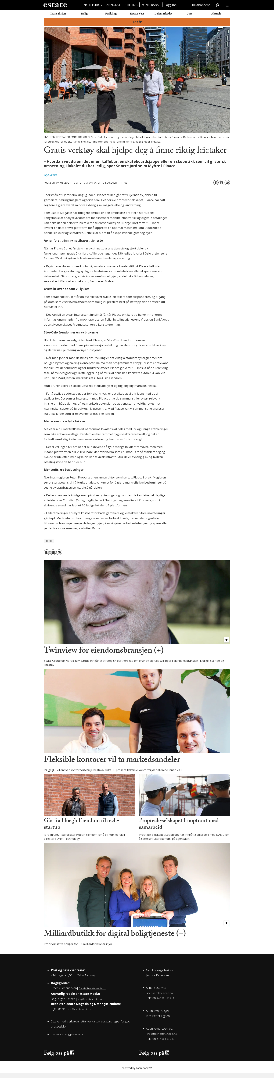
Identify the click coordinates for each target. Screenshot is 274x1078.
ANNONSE (113, 5)
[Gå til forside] (55, 5)
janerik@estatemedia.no (159, 997)
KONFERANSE (151, 5)
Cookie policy (58, 1039)
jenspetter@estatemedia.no (161, 1038)
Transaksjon (58, 13)
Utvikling (111, 13)
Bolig (84, 13)
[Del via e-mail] (227, 187)
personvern (76, 1039)
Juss (189, 13)
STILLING (131, 5)
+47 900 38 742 (165, 1043)
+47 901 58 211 (165, 1002)
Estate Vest (137, 13)
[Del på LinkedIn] (221, 187)
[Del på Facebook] (216, 187)
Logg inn (170, 5)
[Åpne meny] (227, 5)
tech (49, 545)
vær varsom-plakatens (100, 1026)
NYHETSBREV (93, 5)
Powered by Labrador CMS (137, 1072)
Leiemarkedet (163, 13)
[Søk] (217, 5)
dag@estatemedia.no (90, 1003)
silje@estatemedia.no (80, 1013)
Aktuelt (216, 13)
